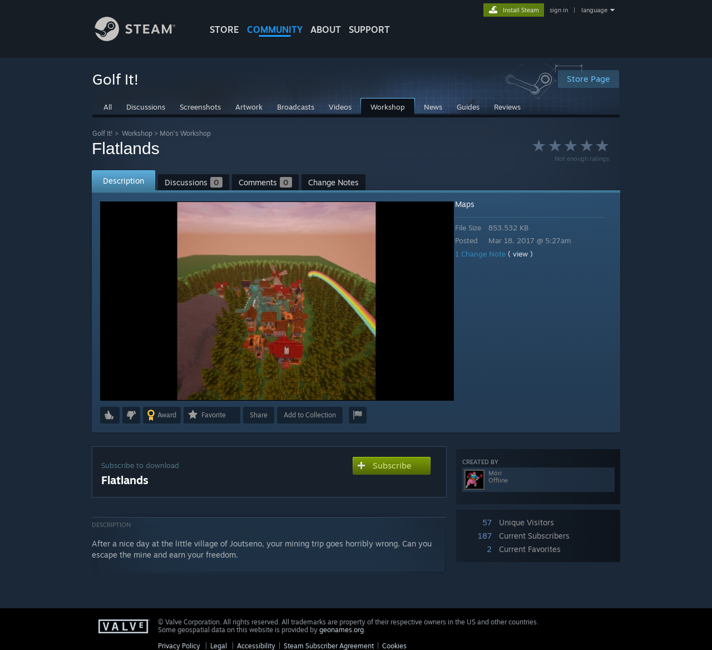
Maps (472, 204)
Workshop (137, 133)
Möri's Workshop (185, 133)
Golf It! (102, 133)
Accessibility (256, 646)
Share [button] (259, 415)
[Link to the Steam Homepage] (143, 38)
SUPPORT (369, 29)
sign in (559, 10)
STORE (224, 29)
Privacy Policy (179, 646)
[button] (110, 415)
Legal (218, 646)
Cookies (394, 646)
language (594, 10)
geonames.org (341, 630)
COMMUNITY (275, 29)
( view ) (528, 253)
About (325, 29)
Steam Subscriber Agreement (329, 646)
